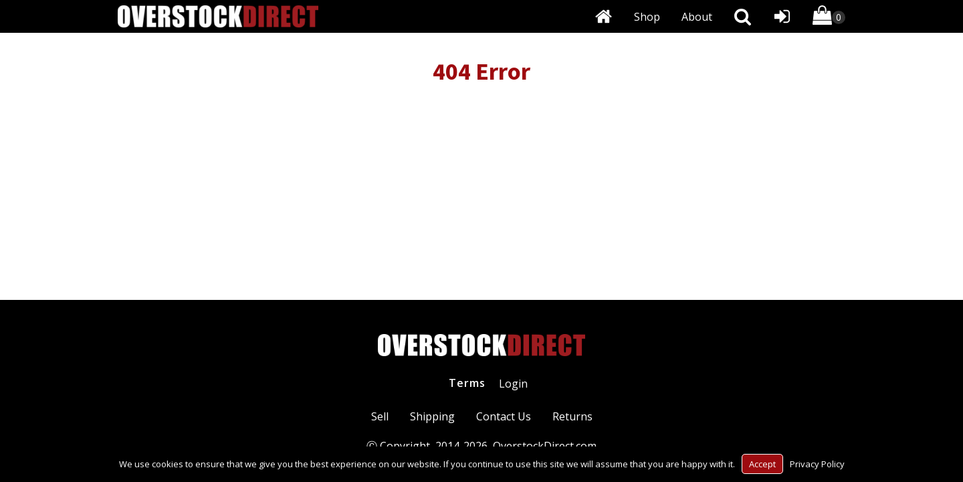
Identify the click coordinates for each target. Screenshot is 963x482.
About (696, 16)
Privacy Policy (817, 464)
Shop (647, 16)
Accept (762, 464)
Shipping (432, 416)
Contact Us (503, 416)
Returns (572, 416)
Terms (467, 383)
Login (513, 383)
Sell (380, 416)
